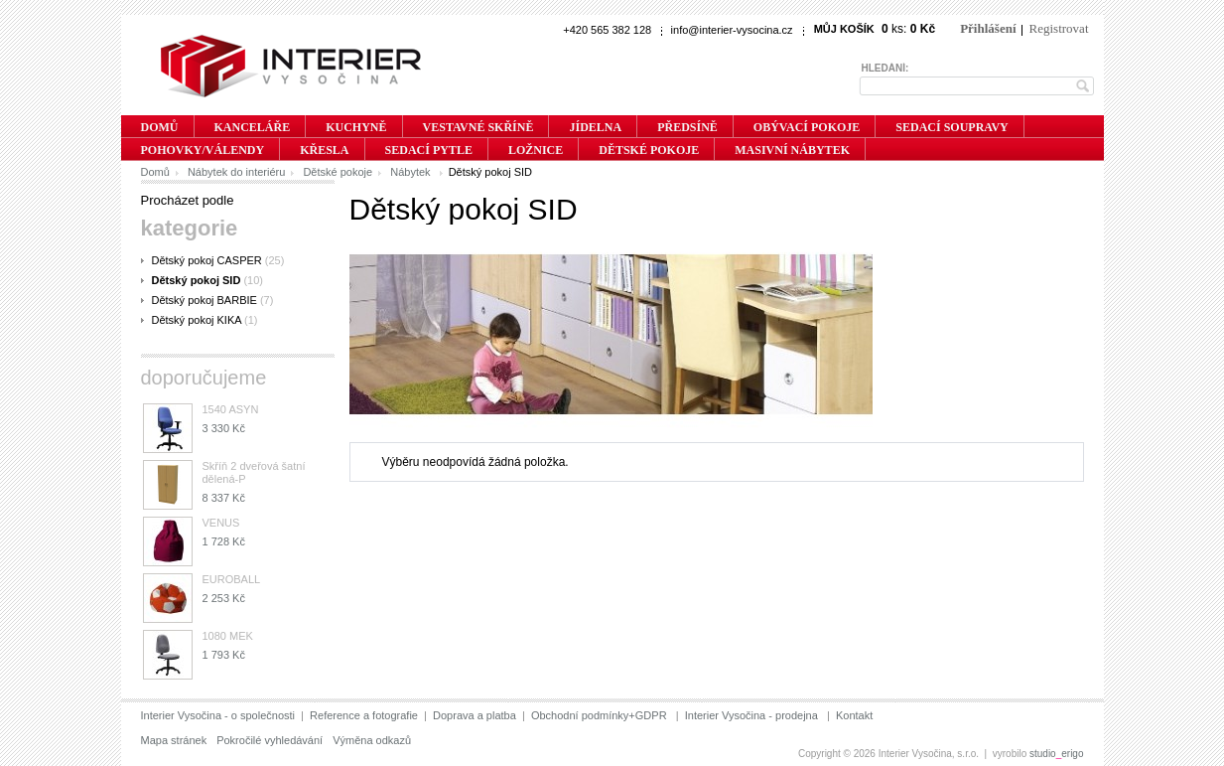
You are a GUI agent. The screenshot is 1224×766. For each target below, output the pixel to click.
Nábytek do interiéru (236, 172)
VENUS (221, 523)
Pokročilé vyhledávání (269, 740)
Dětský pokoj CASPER (207, 260)
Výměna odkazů (372, 740)
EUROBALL (232, 579)
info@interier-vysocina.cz (732, 30)
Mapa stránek (174, 740)
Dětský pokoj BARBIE (204, 300)
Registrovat (1059, 28)
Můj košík (844, 29)
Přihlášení (988, 28)
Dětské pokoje (337, 172)
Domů (155, 172)
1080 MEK (228, 636)
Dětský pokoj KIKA (197, 320)
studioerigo (1056, 753)
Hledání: (885, 68)
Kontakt (854, 715)
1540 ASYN (231, 409)
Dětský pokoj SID (196, 280)
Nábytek (411, 172)
